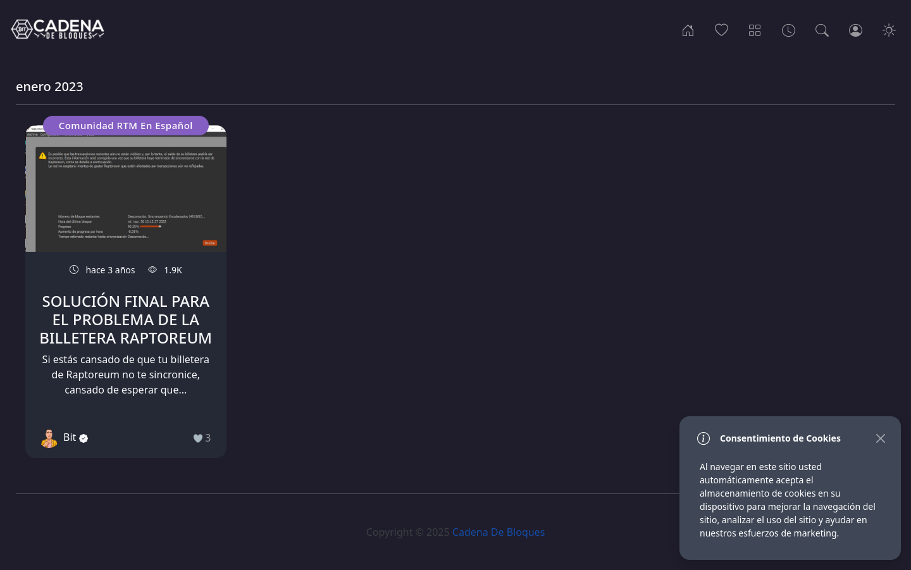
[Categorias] (755, 29)
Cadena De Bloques (498, 532)
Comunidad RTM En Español (126, 125)
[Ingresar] (855, 29)
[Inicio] (688, 29)
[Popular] (721, 29)
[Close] (880, 438)
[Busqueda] (822, 29)
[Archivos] (788, 29)
